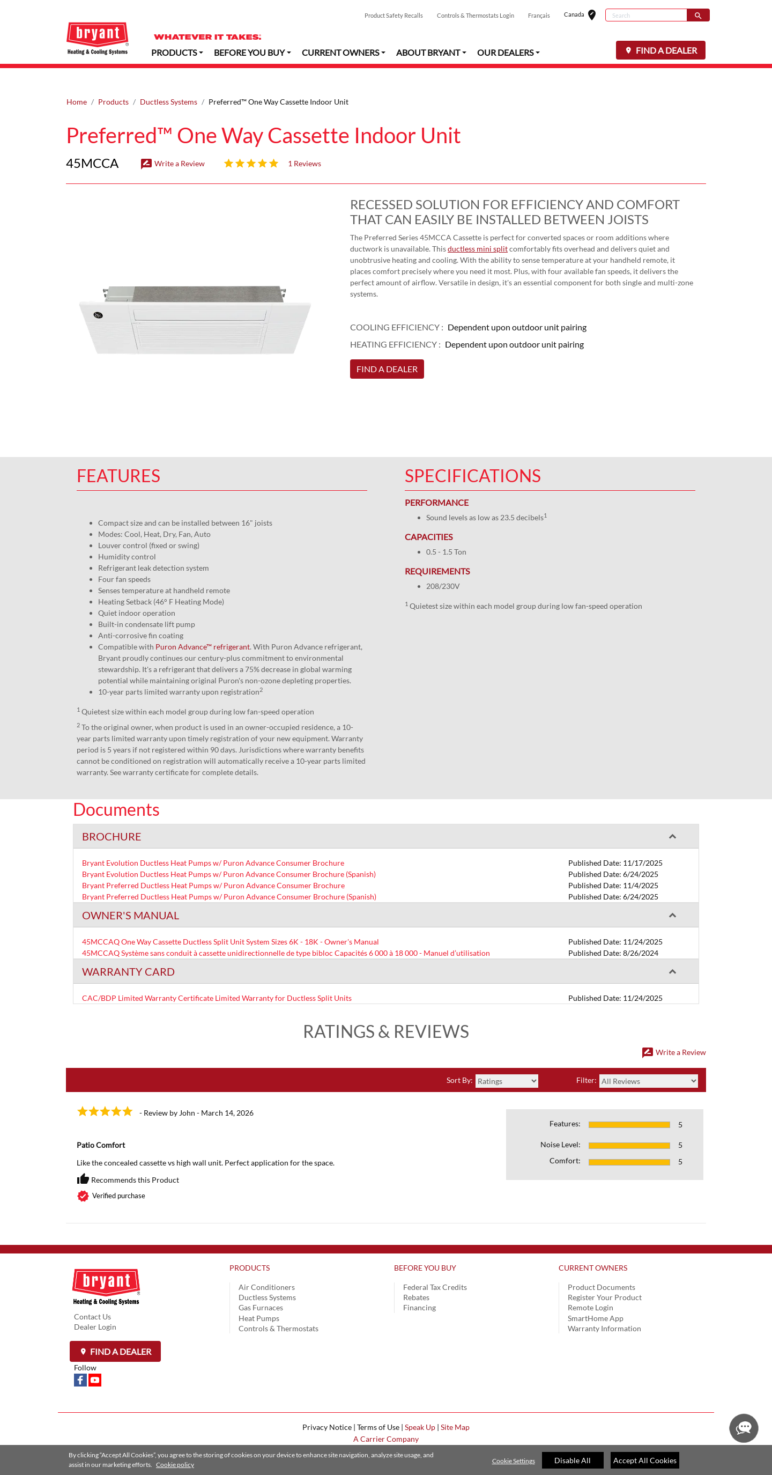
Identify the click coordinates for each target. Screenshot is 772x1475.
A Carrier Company (386, 1417)
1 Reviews (304, 141)
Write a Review (172, 141)
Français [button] (539, 15)
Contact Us (92, 1295)
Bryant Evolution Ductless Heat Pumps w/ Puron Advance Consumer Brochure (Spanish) (229, 852)
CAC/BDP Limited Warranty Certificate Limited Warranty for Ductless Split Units (217, 976)
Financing (419, 1285)
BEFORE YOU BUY (425, 1246)
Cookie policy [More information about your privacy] (175, 1465)
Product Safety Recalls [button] (394, 15)
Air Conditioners (267, 1265)
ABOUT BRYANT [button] (428, 51)
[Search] (646, 15)
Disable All (572, 1460)
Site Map (455, 1405)
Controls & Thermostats (278, 1306)
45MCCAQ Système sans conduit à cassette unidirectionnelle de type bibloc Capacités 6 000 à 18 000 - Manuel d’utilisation (286, 931)
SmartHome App (595, 1296)
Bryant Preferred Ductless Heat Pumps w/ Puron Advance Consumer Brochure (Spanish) (229, 875)
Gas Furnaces (261, 1285)
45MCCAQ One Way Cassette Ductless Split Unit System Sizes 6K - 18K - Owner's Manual (230, 920)
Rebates (416, 1275)
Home (76, 80)
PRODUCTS (249, 1246)
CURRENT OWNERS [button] (340, 51)
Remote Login (590, 1285)
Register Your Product (605, 1275)
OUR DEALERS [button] (505, 51)
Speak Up (420, 1405)
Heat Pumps (259, 1296)
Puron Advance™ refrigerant (202, 625)
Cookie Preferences (386, 1440)
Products (113, 80)
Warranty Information (604, 1306)
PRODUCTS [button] (174, 51)
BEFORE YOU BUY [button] (249, 51)
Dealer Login (95, 1305)
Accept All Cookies (645, 1460)
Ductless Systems (168, 80)
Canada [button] (584, 15)
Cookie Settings (513, 1461)
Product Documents (601, 1265)
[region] (386, 1460)
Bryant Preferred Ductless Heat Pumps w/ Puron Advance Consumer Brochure (213, 863)
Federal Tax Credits (435, 1265)
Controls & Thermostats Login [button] (475, 15)
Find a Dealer (119, 1330)
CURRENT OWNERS (593, 1246)
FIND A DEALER (665, 50)
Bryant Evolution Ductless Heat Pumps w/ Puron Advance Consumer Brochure (213, 841)
